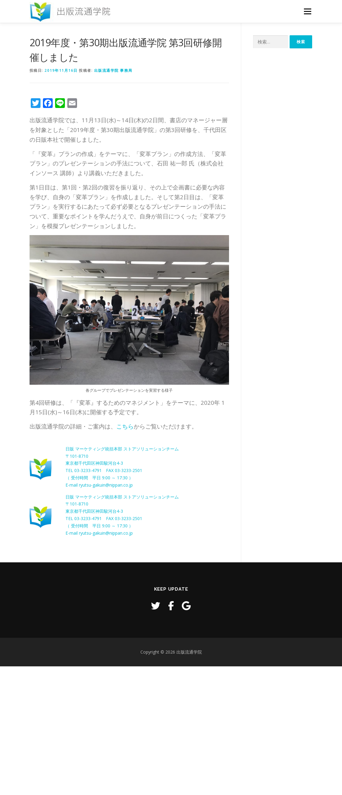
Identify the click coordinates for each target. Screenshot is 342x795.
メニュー (307, 11)
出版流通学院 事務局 (113, 70)
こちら (125, 426)
